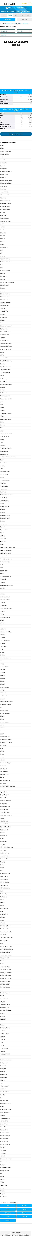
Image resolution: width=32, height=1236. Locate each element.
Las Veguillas (3, 646)
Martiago (2, 690)
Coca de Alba (3, 381)
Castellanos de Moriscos (6, 343)
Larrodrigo (2, 634)
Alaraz (1, 157)
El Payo (1, 430)
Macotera (2, 678)
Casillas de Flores (4, 340)
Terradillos (2, 1039)
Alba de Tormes (4, 160)
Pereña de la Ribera (4, 859)
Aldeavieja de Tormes (5, 200)
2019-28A (10, 15)
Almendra (2, 212)
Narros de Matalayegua (5, 762)
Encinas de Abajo (4, 451)
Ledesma (2, 661)
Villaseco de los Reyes (5, 1162)
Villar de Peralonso (4, 1132)
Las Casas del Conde (5, 640)
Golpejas (2, 532)
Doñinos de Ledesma (5, 396)
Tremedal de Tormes (5, 1054)
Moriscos (2, 754)
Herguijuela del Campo (5, 553)
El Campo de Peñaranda (6, 413)
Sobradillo (2, 1013)
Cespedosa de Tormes (5, 366)
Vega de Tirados (4, 1100)
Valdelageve (3, 1068)
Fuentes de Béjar (4, 497)
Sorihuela (2, 1016)
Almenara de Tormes (5, 209)
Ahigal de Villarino (4, 154)
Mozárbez (2, 760)
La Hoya (2, 614)
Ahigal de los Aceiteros (5, 151)
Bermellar (2, 256)
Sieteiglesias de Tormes (5, 1010)
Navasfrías (2, 789)
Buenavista (2, 279)
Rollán (1, 911)
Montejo (2, 733)
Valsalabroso (3, 1089)
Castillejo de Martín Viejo (6, 349)
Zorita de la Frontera (5, 1196)
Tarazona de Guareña (5, 1028)
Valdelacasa (3, 1065)
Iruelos (1, 567)
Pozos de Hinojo (4, 876)
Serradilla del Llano (4, 1007)
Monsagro (2, 730)
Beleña (1, 253)
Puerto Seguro (3, 896)
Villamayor (2, 1115)
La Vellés (2, 652)
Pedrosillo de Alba (4, 824)
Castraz (2, 352)
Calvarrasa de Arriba (5, 297)
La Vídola (2, 655)
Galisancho (2, 512)
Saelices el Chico (4, 914)
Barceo (1, 244)
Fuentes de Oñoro (4, 500)
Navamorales (3, 783)
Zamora (8, 1220)
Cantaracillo (3, 323)
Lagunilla (2, 611)
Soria (7, 1216)
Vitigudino (2, 1182)
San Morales (3, 961)
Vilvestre (2, 1179)
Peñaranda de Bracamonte (6, 847)
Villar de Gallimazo (4, 1127)
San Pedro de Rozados (5, 969)
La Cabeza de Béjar (4, 596)
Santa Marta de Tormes (5, 978)
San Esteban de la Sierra (6, 946)
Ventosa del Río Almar (5, 1103)
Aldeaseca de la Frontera (6, 195)
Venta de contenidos (12, 1234)
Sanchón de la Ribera (5, 929)
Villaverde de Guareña (5, 1167)
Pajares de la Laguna (5, 797)
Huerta (1, 564)
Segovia (24, 1213)
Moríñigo (2, 751)
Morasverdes (3, 745)
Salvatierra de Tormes (5, 926)
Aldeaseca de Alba (4, 192)
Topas (1, 1042)
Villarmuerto (3, 1150)
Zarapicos (2, 1194)
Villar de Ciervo (3, 1124)
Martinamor (3, 693)
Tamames (2, 1025)
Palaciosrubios (3, 803)
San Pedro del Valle (4, 966)
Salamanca (2, 917)
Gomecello (2, 535)
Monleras (2, 728)
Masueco (2, 698)
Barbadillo (2, 238)
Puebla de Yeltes (4, 885)
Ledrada (2, 663)
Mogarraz (2, 716)
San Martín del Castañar (6, 952)
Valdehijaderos (3, 1062)
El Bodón (2, 407)
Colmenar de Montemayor (6, 384)
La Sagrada (3, 637)
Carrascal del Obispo (5, 334)
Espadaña (2, 465)
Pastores (2, 818)
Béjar (1, 250)
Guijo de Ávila (3, 541)
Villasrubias (3, 1164)
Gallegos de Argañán (5, 515)
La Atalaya (2, 588)
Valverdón (2, 1095)
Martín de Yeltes (4, 696)
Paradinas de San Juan (5, 815)
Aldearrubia (3, 189)
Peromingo (2, 862)
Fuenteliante (3, 492)
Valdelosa (2, 1071)
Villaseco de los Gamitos (6, 1159)
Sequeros (2, 1001)
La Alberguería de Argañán (6, 585)
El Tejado (2, 442)
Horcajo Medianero (4, 562)
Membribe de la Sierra (5, 704)
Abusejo (2, 145)
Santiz (1, 990)
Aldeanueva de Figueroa (6, 180)
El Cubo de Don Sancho (5, 419)
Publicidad (19, 1234)
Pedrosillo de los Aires (5, 827)
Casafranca (3, 337)
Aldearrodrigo (3, 186)
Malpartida (2, 684)
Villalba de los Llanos (5, 1112)
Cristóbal (2, 390)
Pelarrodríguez (3, 835)
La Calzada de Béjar (5, 599)
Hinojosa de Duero (4, 556)
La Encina (2, 602)
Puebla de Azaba (4, 879)
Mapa (28, 11)
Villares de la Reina (4, 1138)
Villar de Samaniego (5, 1135)
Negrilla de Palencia (5, 792)
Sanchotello (3, 934)
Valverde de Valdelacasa (6, 1092)
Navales (2, 777)
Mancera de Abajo (4, 687)
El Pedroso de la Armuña (6, 433)
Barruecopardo (3, 247)
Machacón (2, 675)
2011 (28, 15)
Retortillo (2, 902)
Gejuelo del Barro (4, 529)
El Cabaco (2, 410)
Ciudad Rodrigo (3, 378)
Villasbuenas (3, 1153)
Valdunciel (2, 1080)
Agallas (1, 148)
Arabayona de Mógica (5, 221)
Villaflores (2, 1106)
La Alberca (2, 582)
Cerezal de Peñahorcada (6, 361)
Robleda (2, 905)
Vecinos (2, 1097)
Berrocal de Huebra (4, 259)
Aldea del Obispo (4, 174)
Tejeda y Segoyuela (4, 1033)
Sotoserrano (3, 1019)
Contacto (5, 1234)
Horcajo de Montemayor (6, 559)
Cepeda (2, 355)
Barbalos (2, 241)
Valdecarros (3, 1057)
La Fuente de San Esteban (6, 608)
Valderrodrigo (3, 1077)
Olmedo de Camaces (5, 795)
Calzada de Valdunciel (5, 302)
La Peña (2, 626)
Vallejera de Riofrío (4, 1086)
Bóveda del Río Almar (5, 270)
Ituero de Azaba (4, 570)
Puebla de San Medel (5, 882)
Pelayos (2, 838)
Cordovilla (2, 387)
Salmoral (2, 923)
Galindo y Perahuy (4, 506)
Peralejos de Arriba (4, 856)
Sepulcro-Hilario (4, 998)
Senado (24, 19)
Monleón (2, 725)
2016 (16, 15)
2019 (4, 15)
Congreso (8, 19)
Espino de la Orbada (5, 471)
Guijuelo (2, 544)
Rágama (2, 899)
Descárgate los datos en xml (16, 134)
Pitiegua (2, 867)
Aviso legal (25, 1234)
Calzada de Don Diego (5, 299)
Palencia (24, 1209)
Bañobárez (2, 235)
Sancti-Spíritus (3, 940)
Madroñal (2, 681)
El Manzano (2, 425)
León (7, 1209)
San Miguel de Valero (5, 958)
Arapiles (2, 224)
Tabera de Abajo (4, 1022)
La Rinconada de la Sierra (6, 631)
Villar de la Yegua (4, 1129)
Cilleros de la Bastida (5, 372)
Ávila (8, 1205)
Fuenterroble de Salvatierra (6, 495)
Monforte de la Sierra (5, 722)
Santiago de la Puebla (5, 981)
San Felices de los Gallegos (6, 949)
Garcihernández (4, 524)
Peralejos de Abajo (4, 853)
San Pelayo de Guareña (5, 972)
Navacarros (3, 765)
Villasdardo (2, 1156)
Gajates (2, 503)
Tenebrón (2, 1036)
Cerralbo (2, 363)
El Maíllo (2, 422)
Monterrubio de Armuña (5, 739)
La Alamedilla (3, 579)
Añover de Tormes (4, 218)
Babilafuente (3, 232)
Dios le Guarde (3, 393)
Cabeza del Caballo (4, 285)
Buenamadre (3, 276)
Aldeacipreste (3, 168)
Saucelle (2, 995)
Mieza (1, 707)
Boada (1, 264)
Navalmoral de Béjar (5, 780)
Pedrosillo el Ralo (4, 829)
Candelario (2, 308)
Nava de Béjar (3, 768)
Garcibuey (2, 521)
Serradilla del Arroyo (5, 1004)
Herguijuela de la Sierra (5, 550)
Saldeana (2, 920)
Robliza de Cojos (4, 908)
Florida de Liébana (4, 474)
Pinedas (2, 864)
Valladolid (24, 1216)
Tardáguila (2, 1030)
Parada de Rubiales (4, 812)
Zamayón (2, 1191)
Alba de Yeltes (3, 163)
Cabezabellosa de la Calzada (7, 282)
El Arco (1, 404)
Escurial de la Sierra (5, 463)
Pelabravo (2, 832)
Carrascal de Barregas (5, 331)
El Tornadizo (3, 445)
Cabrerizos (2, 288)
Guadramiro (3, 538)
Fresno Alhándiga (4, 486)
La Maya (2, 620)
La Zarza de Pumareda (5, 658)
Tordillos (2, 1045)
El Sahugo (2, 439)
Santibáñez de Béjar (5, 984)
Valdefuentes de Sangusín (6, 1060)
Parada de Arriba (4, 809)
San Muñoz (2, 963)
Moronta (2, 757)
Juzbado (2, 573)
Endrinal (2, 460)
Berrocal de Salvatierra (5, 262)
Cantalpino (2, 320)
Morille (1, 748)
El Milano (2, 428)
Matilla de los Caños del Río (6, 701)
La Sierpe (2, 643)
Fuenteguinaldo (3, 489)
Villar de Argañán (4, 1121)
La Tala (1, 649)
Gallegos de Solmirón (5, 518)
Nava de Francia (4, 771)
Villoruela (2, 1176)
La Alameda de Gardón (5, 576)
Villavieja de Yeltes (4, 1170)
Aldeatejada (3, 197)
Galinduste (2, 509)
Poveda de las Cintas (5, 873)
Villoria (1, 1173)
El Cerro (2, 416)
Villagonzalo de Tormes (5, 1109)
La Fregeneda (3, 605)
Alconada (2, 165)
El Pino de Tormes (4, 436)
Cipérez (2, 375)
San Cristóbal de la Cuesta (6, 937)
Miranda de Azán (4, 710)
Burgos (24, 1205)
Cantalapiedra (3, 317)
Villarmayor (3, 1147)
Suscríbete (24, 3)
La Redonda (3, 629)
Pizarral (2, 870)
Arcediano (2, 227)
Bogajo (1, 267)
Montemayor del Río (5, 736)
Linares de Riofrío (4, 666)
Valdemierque (3, 1074)
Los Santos (2, 669)
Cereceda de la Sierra (5, 358)
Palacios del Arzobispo (5, 800)
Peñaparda (2, 844)
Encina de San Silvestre (5, 448)
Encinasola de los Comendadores (8, 457)
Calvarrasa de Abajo (5, 294)
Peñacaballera (3, 841)
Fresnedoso (3, 483)
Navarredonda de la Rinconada (7, 786)
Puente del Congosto (5, 888)
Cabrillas (2, 291)
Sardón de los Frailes (5, 993)
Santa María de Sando (5, 975)
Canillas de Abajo (4, 311)
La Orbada (2, 623)
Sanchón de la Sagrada (5, 931)
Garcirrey (2, 527)
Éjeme (1, 401)
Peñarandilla (3, 850)
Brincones (2, 273)
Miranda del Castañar (5, 713)
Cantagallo (2, 314)
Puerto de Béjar (4, 894)
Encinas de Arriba (4, 454)
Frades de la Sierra (4, 480)
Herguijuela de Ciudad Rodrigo (7, 547)
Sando (1, 943)
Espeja (1, 468)
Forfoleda (2, 477)
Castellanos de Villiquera (6, 346)
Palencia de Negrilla (5, 806)
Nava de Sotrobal (4, 774)
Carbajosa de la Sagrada (6, 326)
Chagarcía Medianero (5, 369)
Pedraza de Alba (4, 821)
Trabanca (2, 1051)
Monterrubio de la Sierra (6, 742)
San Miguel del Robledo (5, 955)
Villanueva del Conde (5, 1118)
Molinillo (2, 719)
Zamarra (2, 1188)
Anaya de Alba (3, 215)
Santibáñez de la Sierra (5, 987)
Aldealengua (3, 177)
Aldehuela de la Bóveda (5, 203)
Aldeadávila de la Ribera (6, 171)
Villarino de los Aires (5, 1144)
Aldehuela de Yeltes (4, 206)
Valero (1, 1083)
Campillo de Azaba (4, 305)
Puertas (2, 891)
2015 (22, 15)
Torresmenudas (4, 1048)
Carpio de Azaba (4, 329)
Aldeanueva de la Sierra (5, 183)
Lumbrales (2, 672)
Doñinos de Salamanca (5, 398)
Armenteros (3, 230)
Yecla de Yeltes (3, 1185)
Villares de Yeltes (4, 1141)
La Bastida (2, 591)
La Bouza (2, 594)
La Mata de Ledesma (5, 617)
